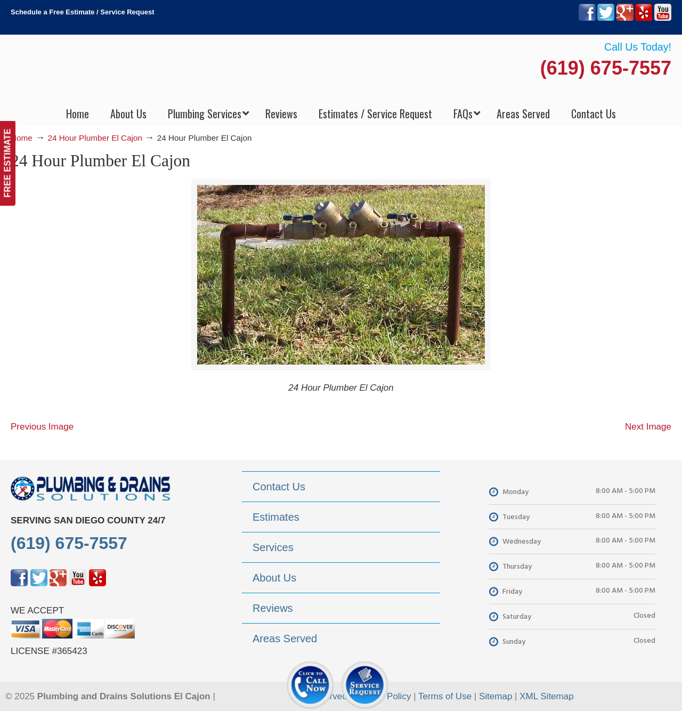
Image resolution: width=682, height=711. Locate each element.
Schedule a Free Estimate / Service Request (83, 12)
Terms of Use (445, 696)
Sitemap (495, 696)
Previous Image (42, 427)
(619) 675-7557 (605, 68)
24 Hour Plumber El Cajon (94, 137)
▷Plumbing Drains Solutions (341, 69)
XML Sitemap (546, 696)
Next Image (648, 427)
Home (22, 137)
